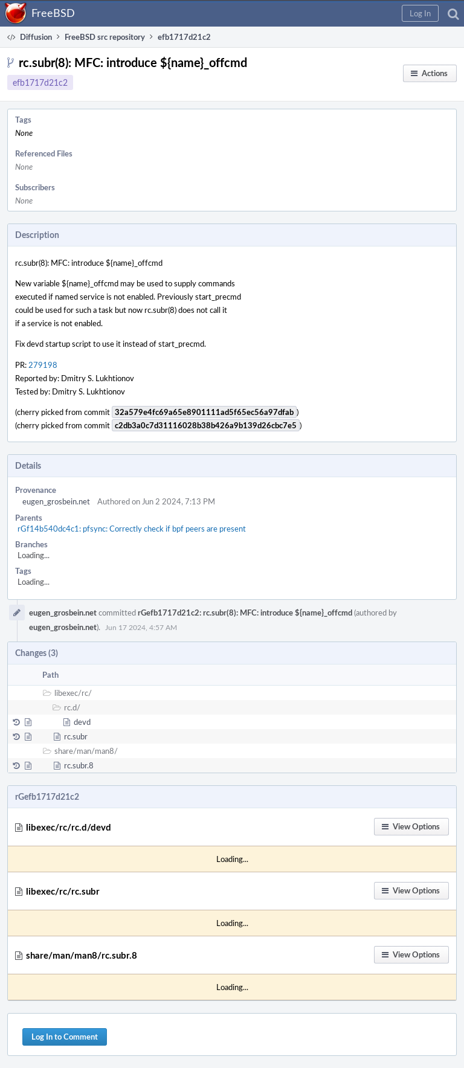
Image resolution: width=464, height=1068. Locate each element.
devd (82, 721)
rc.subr (76, 736)
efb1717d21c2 (40, 82)
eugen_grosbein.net (56, 501)
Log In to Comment (64, 1036)
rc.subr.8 (79, 765)
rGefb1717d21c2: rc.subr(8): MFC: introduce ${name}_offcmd (245, 612)
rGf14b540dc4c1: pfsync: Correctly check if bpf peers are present (132, 528)
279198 (42, 364)
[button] (420, 13)
